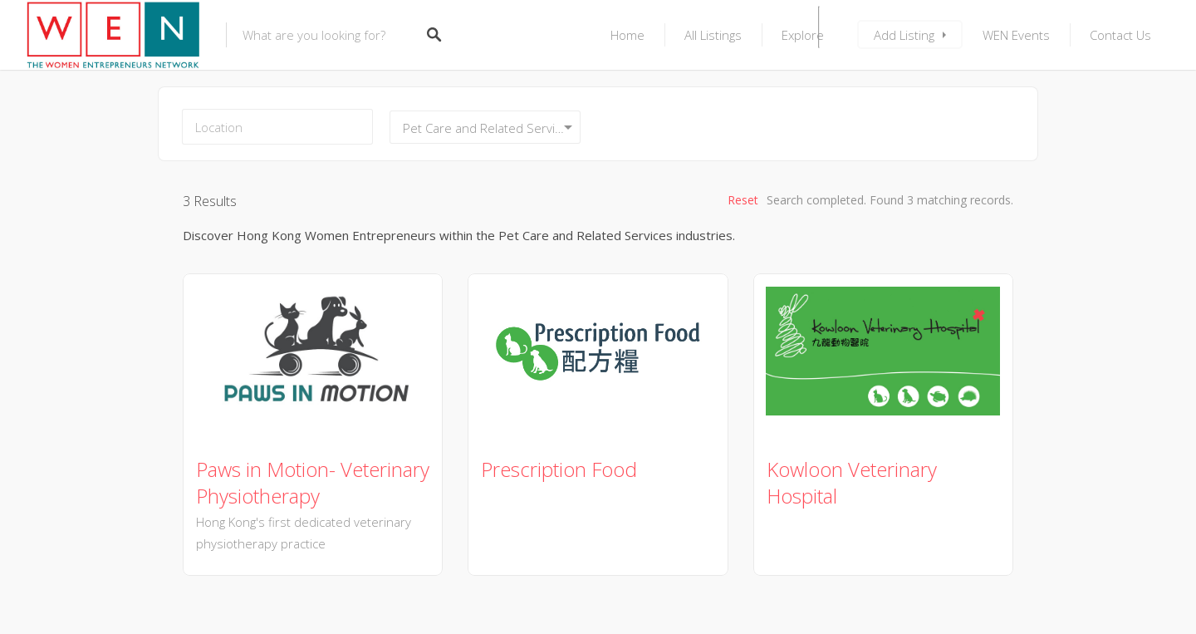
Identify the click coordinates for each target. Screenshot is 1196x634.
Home (627, 35)
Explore (803, 35)
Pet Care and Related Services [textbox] (489, 128)
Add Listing (904, 35)
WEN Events (1016, 35)
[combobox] (485, 127)
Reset (743, 200)
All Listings (713, 35)
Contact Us (1120, 35)
